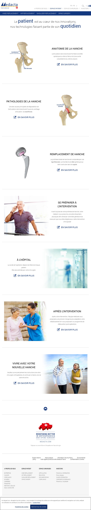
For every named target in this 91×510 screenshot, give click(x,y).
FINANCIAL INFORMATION (63, 473)
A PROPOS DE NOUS (41, 8)
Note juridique (49, 458)
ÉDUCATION (42, 475)
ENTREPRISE (7, 473)
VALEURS (6, 475)
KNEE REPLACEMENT (10, 13)
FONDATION (7, 483)
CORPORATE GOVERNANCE (63, 479)
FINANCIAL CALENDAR (62, 481)
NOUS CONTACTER (9, 488)
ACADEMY (6, 479)
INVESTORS (85, 8)
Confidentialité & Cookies (77, 459)
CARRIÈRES (7, 481)
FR (74, 6)
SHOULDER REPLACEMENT (46, 13)
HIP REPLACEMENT (27, 13)
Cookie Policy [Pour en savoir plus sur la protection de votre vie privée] (36, 503)
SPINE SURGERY (64, 13)
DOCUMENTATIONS (44, 477)
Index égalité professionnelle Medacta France (53, 459)
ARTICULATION (43, 473)
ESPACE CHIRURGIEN (71, 8)
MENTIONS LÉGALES (9, 486)
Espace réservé (36, 458)
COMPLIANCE (7, 477)
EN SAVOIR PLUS (69, 64)
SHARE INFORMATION (62, 477)
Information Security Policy (65, 458)
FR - (71, 6)
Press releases (60, 475)
